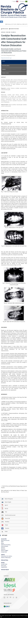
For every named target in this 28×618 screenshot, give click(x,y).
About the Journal (5, 540)
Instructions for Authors (6, 556)
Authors (3, 554)
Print (4, 511)
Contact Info (4, 552)
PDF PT (4, 505)
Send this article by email (8, 515)
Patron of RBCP (4, 550)
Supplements (4, 567)
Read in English (6, 502)
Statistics (4, 69)
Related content (5, 73)
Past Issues (3, 565)
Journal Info (3, 539)
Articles (2, 562)
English (15, 1)
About (2, 543)
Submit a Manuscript (6, 557)
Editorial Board (4, 546)
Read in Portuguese (7, 498)
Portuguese (23, 1)
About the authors (5, 65)
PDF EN (4, 508)
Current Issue (4, 564)
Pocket (4, 525)
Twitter (4, 531)
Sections (3, 547)
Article (3, 61)
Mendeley (5, 521)
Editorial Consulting (5, 544)
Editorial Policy (4, 560)
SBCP (2, 541)
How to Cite (5, 518)
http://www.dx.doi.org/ (6, 58)
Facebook (5, 528)
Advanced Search (5, 569)
